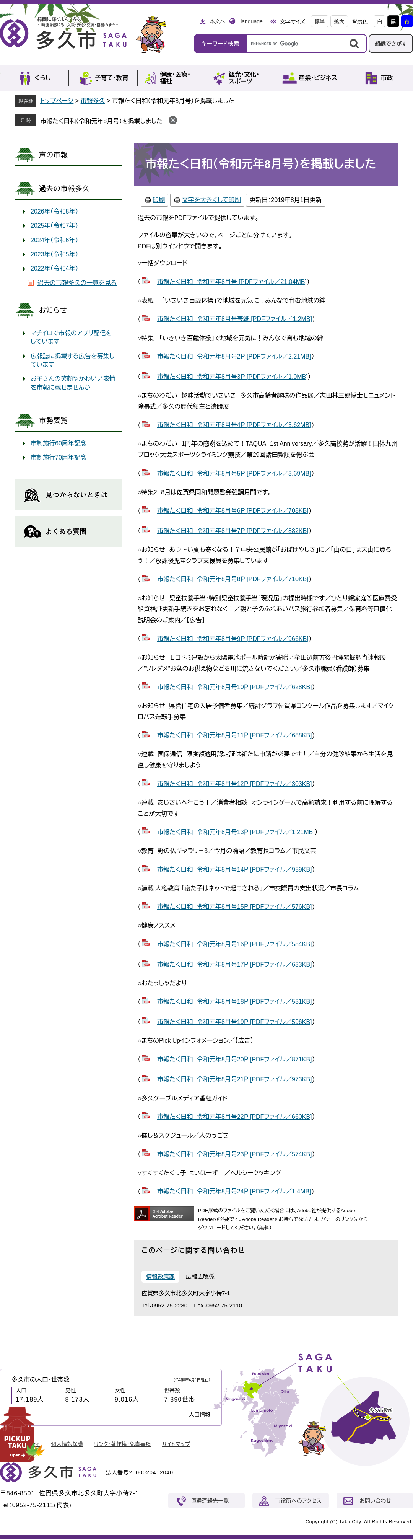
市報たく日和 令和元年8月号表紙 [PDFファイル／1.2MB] (234, 319)
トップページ (56, 101)
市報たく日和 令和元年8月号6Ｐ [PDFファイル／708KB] (233, 510)
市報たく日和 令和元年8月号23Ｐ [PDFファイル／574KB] (234, 1154)
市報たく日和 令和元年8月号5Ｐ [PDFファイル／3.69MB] (234, 473)
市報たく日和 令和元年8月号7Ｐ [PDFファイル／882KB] (233, 531)
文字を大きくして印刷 (211, 200)
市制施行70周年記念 (58, 457)
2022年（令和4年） (54, 268)
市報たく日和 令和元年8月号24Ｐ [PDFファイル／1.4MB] (234, 1191)
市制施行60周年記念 (58, 443)
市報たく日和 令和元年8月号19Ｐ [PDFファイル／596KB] (234, 1022)
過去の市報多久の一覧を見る (77, 283)
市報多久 (93, 101)
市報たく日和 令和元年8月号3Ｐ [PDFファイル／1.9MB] (232, 376)
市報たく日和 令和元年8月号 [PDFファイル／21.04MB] (232, 282)
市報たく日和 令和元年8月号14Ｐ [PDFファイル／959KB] (234, 869)
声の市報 (53, 155)
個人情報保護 (67, 1444)
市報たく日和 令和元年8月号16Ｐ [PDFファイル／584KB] (234, 944)
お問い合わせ (375, 1501)
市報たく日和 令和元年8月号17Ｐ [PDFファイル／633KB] (234, 964)
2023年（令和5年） (54, 254)
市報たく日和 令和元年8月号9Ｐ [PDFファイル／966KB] (233, 639)
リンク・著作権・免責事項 (122, 1444)
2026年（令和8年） (54, 211)
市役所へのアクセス (298, 1501)
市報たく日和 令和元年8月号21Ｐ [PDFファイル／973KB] (234, 1079)
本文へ (217, 21)
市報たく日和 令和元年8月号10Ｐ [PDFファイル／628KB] (234, 687)
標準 (320, 21)
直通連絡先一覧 (210, 1501)
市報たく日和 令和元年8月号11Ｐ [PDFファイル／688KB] (234, 735)
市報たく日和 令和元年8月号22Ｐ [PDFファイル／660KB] (234, 1116)
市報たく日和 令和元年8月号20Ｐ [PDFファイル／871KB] (234, 1059)
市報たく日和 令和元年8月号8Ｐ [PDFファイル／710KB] (233, 579)
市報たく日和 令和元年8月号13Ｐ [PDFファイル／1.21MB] (236, 832)
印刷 (159, 200)
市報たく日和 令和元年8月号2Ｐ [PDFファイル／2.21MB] (234, 356)
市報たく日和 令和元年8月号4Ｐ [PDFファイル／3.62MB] (234, 425)
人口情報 (199, 1415)
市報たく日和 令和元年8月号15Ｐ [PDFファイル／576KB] (234, 906)
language (252, 21)
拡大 (339, 21)
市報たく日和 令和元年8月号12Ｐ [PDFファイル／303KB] (234, 784)
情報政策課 (160, 1276)
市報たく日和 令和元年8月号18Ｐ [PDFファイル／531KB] (234, 1001)
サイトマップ (176, 1444)
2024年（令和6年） (54, 240)
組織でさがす (391, 44)
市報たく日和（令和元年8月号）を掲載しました (101, 121)
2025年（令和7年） (54, 225)
